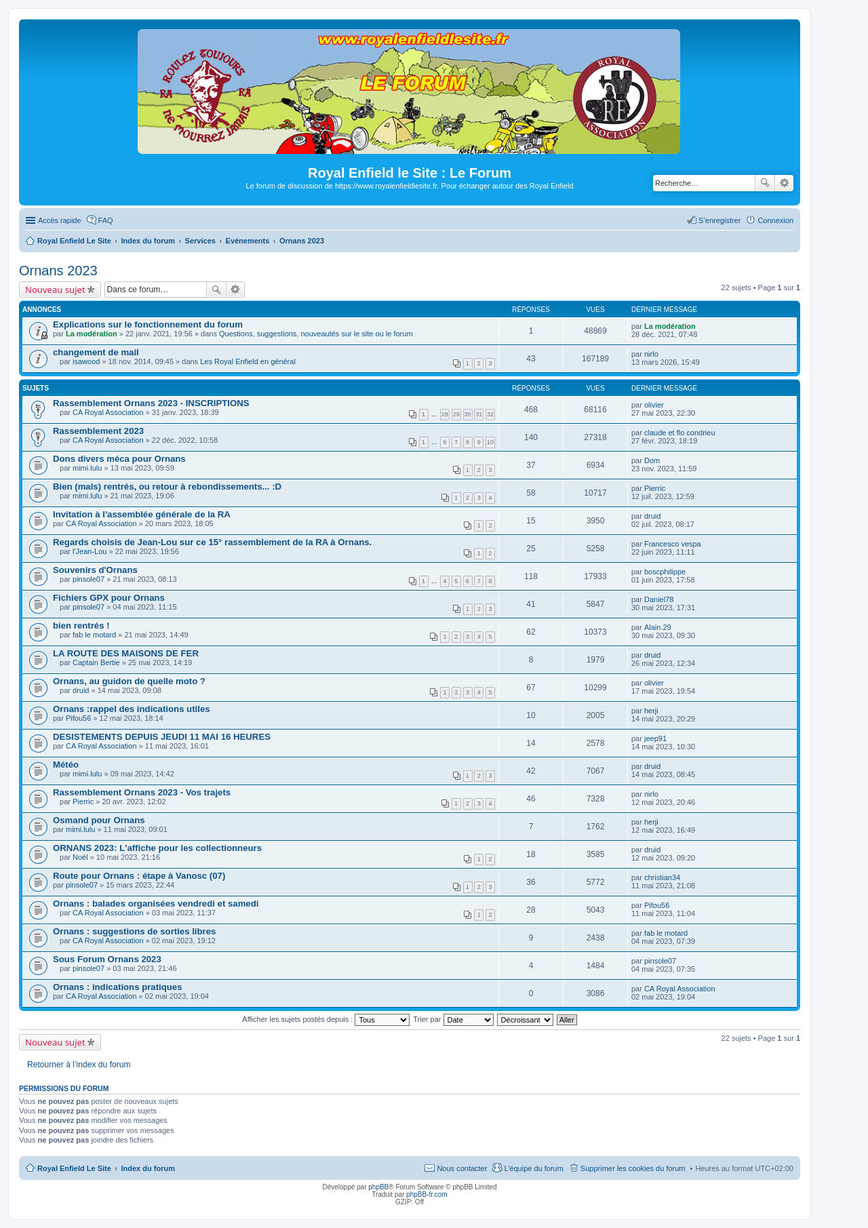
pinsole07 (88, 579)
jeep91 (655, 738)
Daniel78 (658, 599)
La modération (91, 334)
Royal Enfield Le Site (74, 1168)
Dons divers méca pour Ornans (119, 459)
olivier (654, 405)
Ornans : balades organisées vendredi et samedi (155, 903)
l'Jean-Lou (89, 551)
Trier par (453, 1019)
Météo (66, 764)
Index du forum (147, 1168)
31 (478, 414)
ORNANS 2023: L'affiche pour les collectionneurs (157, 848)
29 (456, 414)
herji (651, 711)
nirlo (651, 354)
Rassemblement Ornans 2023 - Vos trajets (142, 792)
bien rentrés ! (81, 625)
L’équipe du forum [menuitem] (533, 1168)
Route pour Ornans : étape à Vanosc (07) (139, 876)
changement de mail (96, 352)
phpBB (378, 1187)
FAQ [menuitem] (105, 220)
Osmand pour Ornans (99, 820)
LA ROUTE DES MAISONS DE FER (126, 653)
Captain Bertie (96, 662)
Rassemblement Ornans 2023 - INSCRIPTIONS (151, 403)
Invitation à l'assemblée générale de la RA (142, 514)
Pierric (654, 488)
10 (490, 442)
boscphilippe (665, 572)
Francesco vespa (672, 544)
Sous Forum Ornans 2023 (107, 959)
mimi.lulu (87, 468)
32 (490, 414)
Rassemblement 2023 (98, 431)
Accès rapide (59, 220)
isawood (86, 361)
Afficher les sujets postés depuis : (326, 1019)
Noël (80, 857)
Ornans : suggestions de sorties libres (134, 931)
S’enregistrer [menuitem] (719, 220)
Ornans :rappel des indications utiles (131, 709)
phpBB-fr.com (427, 1194)
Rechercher (765, 183)
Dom (652, 460)
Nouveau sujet (55, 289)
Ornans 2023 (58, 270)
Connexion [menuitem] (775, 220)
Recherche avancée (784, 183)
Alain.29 (657, 627)
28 (444, 414)
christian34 (662, 877)
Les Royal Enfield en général (248, 361)
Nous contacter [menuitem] (462, 1168)
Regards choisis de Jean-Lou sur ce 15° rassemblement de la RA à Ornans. (212, 542)
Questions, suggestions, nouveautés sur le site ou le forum (316, 334)
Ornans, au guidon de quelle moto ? (129, 681)
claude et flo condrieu (679, 433)
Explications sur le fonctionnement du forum (148, 324)
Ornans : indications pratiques (117, 987)
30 (468, 414)
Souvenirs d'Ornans (95, 570)
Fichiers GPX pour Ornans (109, 598)
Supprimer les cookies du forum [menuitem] (633, 1168)
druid (652, 516)
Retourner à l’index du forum (79, 1064)
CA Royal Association (108, 412)
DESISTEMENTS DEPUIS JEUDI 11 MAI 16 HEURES (162, 737)
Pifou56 (78, 718)
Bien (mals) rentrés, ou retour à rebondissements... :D (167, 486)
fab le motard (94, 635)
